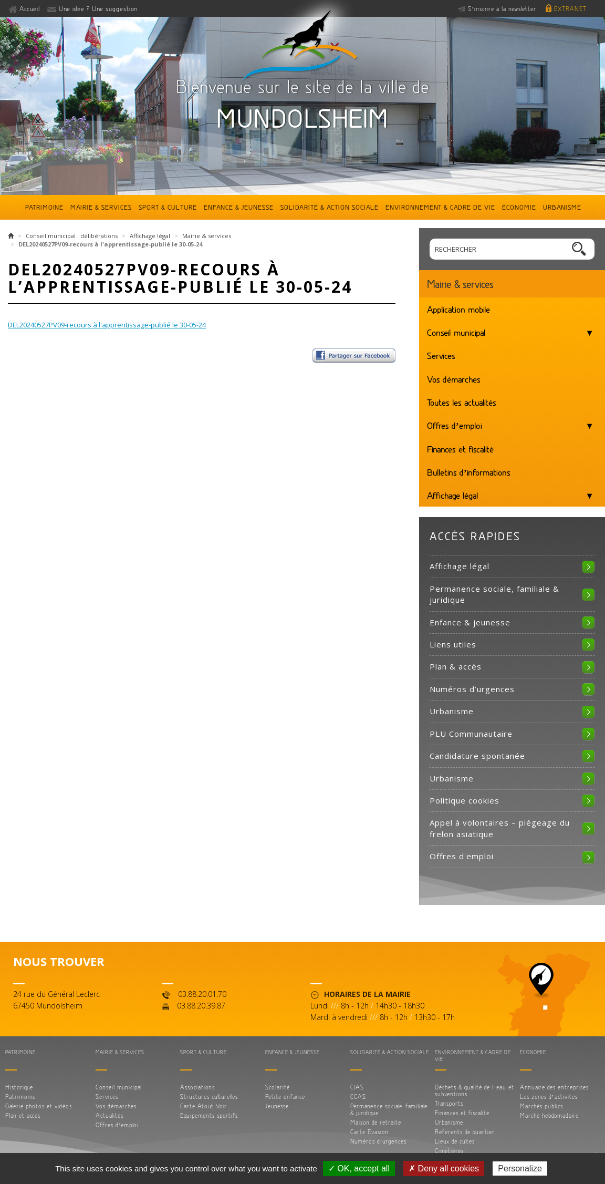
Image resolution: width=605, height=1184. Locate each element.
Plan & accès (456, 666)
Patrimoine (44, 207)
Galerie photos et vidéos (38, 1106)
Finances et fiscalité (460, 449)
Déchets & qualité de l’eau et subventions (474, 1090)
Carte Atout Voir (203, 1106)
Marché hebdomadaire (549, 1115)
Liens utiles (453, 644)
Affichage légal (150, 236)
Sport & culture (168, 207)
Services (441, 355)
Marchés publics (541, 1106)
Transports (449, 1103)
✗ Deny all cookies (444, 1168)
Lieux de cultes (455, 1141)
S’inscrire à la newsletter (502, 8)
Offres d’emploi (454, 425)
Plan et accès (22, 1115)
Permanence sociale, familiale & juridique (494, 594)
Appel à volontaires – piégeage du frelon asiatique (500, 828)
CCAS (358, 1096)
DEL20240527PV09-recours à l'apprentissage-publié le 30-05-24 (107, 325)
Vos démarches (454, 379)
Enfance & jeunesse (239, 207)
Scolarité (277, 1087)
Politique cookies (464, 800)
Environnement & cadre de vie (440, 207)
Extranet (570, 8)
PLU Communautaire (471, 733)
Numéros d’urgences (472, 689)
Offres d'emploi (462, 856)
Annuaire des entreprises (554, 1087)
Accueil (29, 8)
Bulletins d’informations (468, 472)
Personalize (520, 1168)
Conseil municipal (456, 332)
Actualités (109, 1115)
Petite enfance (285, 1096)
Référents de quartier (465, 1131)
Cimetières (449, 1150)
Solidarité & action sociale (329, 207)
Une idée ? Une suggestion (98, 8)
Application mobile (458, 309)
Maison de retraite (375, 1122)
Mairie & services (101, 207)
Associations (197, 1087)
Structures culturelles (209, 1096)
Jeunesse (277, 1106)
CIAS (357, 1087)
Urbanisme (562, 207)
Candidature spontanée (477, 755)
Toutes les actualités (461, 402)
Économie (519, 207)
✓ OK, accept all (359, 1168)
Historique (19, 1087)
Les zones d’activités (549, 1096)
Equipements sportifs (209, 1115)
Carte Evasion (369, 1131)
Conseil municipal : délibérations (72, 236)
